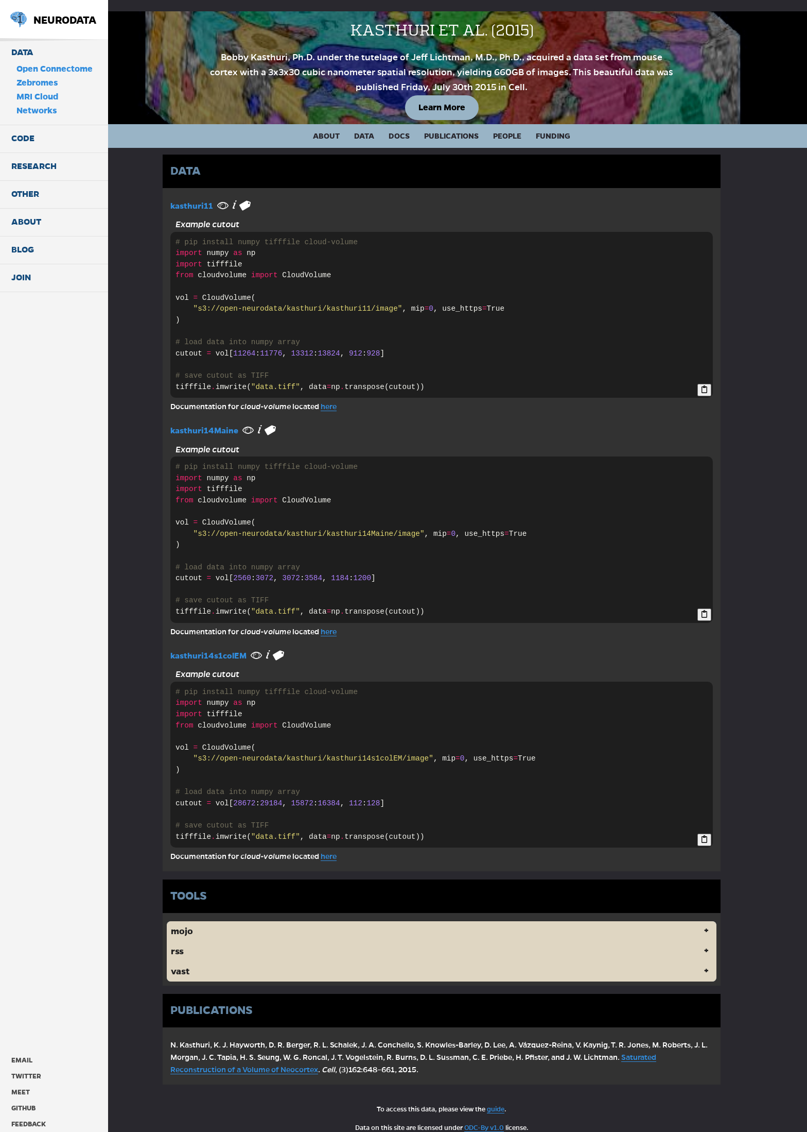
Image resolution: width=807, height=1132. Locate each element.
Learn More (457, 95)
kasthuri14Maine (220, 419)
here (345, 395)
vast (196, 960)
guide (511, 1097)
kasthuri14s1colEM (224, 643)
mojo (198, 920)
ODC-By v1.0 (500, 1116)
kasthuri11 (207, 194)
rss (193, 940)
